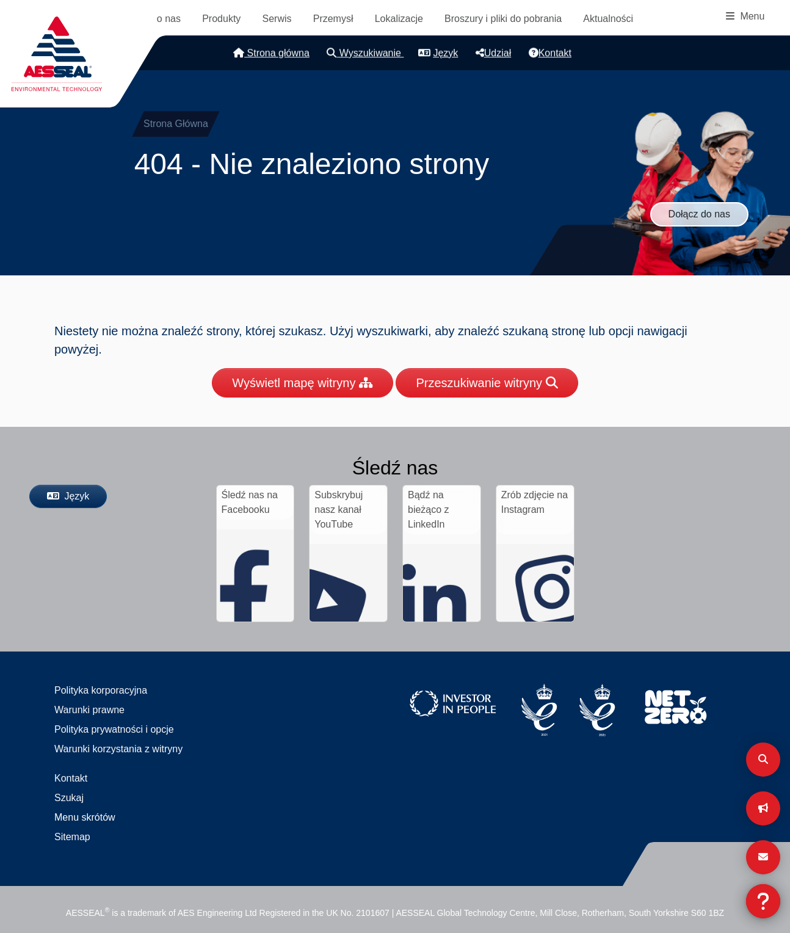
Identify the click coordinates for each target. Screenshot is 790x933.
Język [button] (438, 53)
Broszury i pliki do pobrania (503, 18)
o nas (169, 18)
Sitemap (72, 837)
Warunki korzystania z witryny (118, 749)
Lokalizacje (399, 18)
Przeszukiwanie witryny (486, 383)
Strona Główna (175, 123)
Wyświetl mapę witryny (302, 383)
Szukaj (69, 798)
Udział (493, 53)
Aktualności (608, 18)
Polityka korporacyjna (100, 690)
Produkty (221, 18)
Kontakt (550, 53)
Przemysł (333, 18)
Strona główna (271, 53)
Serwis (277, 18)
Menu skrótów (84, 817)
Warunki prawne (89, 710)
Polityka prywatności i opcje (114, 729)
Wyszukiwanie (365, 53)
